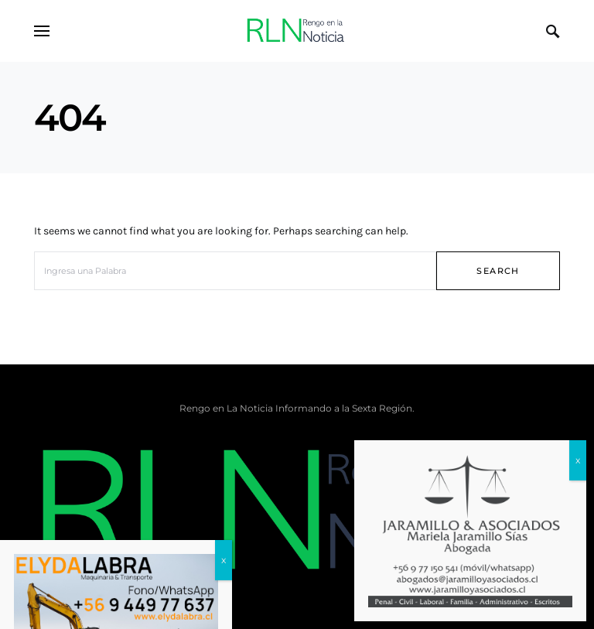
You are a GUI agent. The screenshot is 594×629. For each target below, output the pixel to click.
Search (497, 270)
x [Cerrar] (577, 460)
